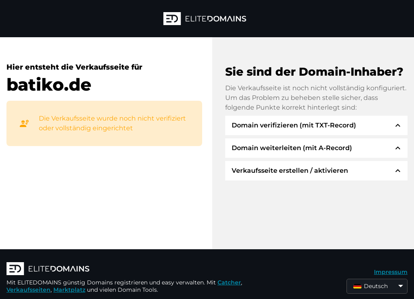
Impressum (391, 272)
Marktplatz (69, 289)
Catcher (229, 282)
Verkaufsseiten (28, 289)
